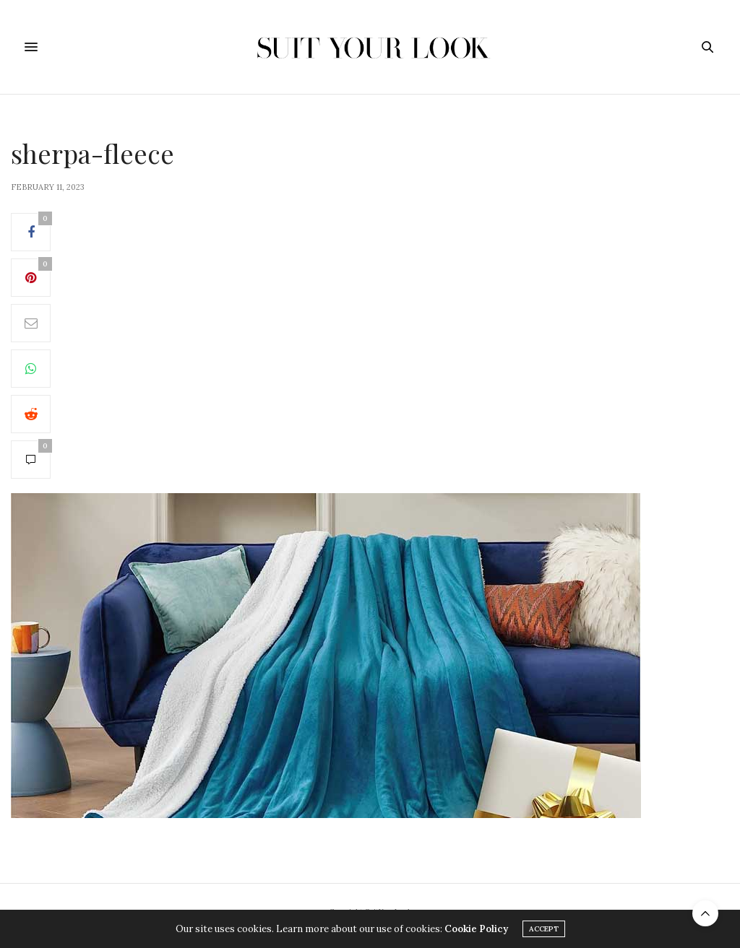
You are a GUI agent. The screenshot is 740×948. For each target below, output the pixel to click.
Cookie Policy (476, 929)
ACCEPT (544, 929)
